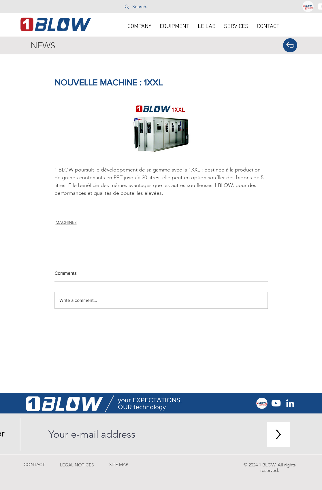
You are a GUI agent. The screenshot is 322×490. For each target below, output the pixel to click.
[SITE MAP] (118, 464)
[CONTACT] (34, 464)
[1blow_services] (308, 6)
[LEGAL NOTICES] (77, 465)
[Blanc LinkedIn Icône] (290, 403)
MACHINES (66, 222)
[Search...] (160, 6)
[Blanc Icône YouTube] (276, 403)
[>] (278, 434)
